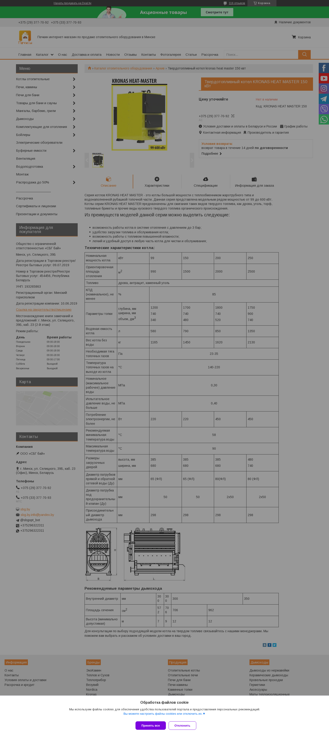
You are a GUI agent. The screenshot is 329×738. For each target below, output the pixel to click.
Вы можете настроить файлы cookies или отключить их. (162, 715)
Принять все (150, 725)
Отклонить (184, 725)
